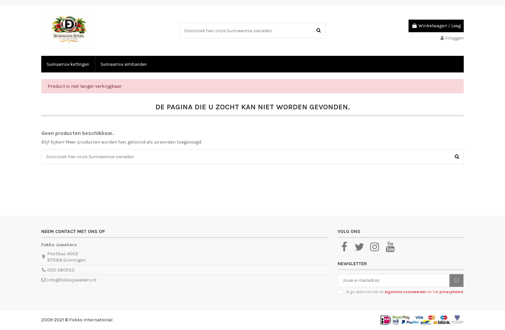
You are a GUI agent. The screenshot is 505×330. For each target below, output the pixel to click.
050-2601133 (61, 270)
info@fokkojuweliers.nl (71, 280)
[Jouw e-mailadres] (393, 280)
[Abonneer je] (456, 280)
